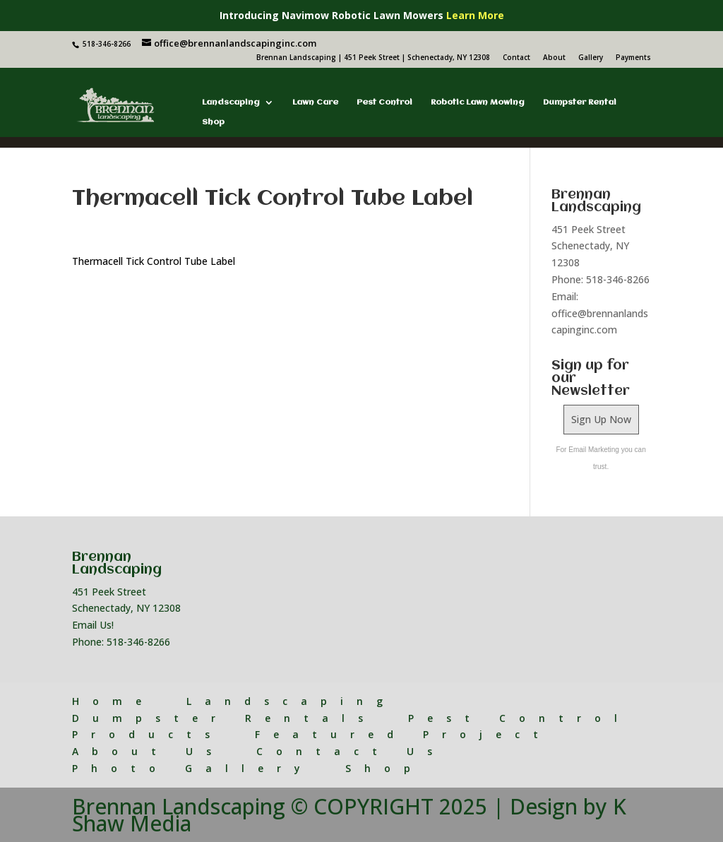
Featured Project (403, 734)
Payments (633, 57)
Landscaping (231, 102)
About (554, 57)
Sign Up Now (601, 419)
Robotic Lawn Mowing (478, 102)
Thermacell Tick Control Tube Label (153, 261)
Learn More (475, 15)
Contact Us (351, 751)
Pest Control (384, 102)
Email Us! (93, 625)
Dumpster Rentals (224, 718)
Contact (516, 57)
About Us (148, 751)
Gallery (590, 57)
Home (113, 701)
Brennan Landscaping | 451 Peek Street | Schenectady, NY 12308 (373, 57)
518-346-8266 (138, 641)
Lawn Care (315, 102)
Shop (213, 122)
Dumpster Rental (579, 102)
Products (147, 734)
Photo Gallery (192, 768)
